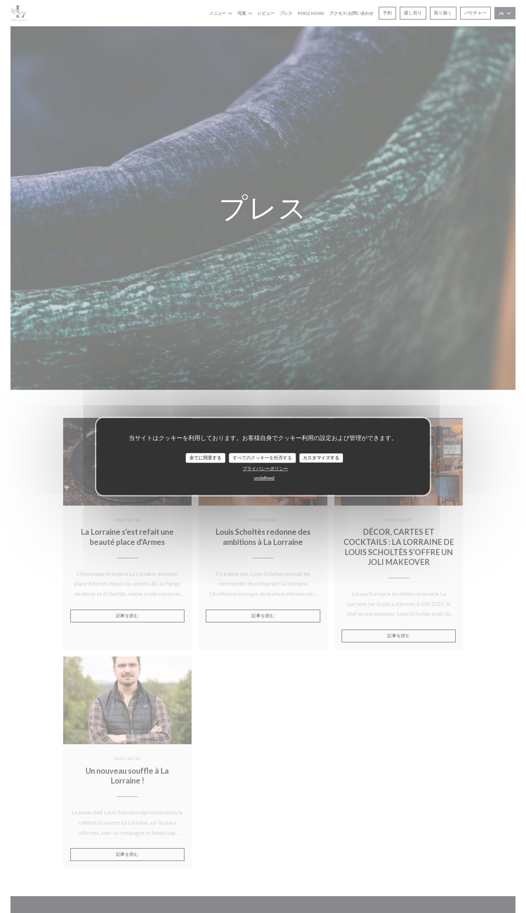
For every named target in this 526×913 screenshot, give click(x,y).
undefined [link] (264, 478)
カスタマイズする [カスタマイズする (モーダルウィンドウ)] (321, 457)
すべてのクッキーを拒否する (262, 457)
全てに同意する (205, 457)
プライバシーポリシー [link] (265, 468)
